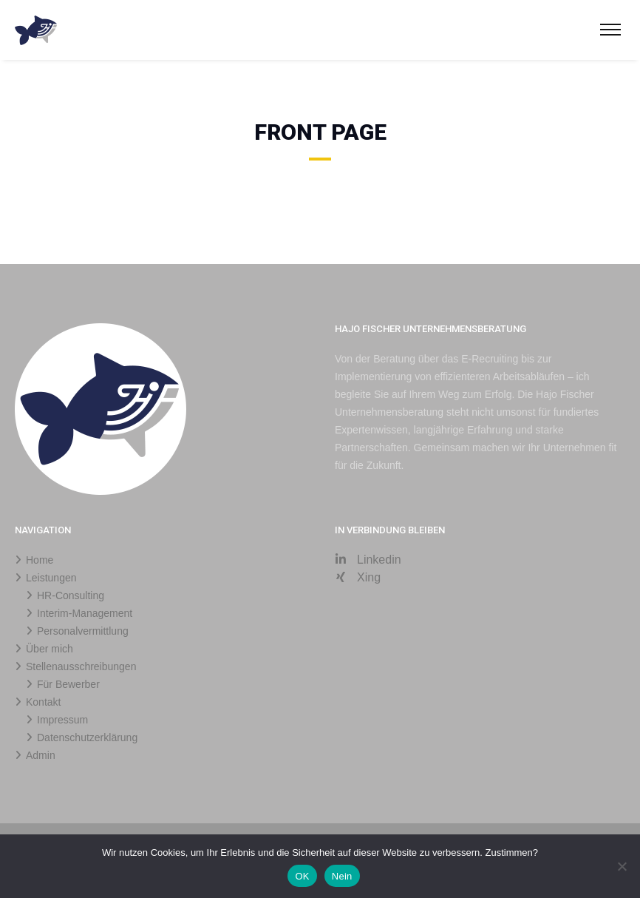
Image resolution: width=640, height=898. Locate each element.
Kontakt (43, 702)
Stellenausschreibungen (81, 666)
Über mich (49, 649)
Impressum (62, 720)
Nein (342, 876)
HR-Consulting (70, 595)
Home (39, 560)
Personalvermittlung (83, 631)
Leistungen (51, 578)
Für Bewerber (68, 684)
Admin (40, 755)
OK (302, 876)
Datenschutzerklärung (87, 737)
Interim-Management (84, 613)
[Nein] (621, 866)
